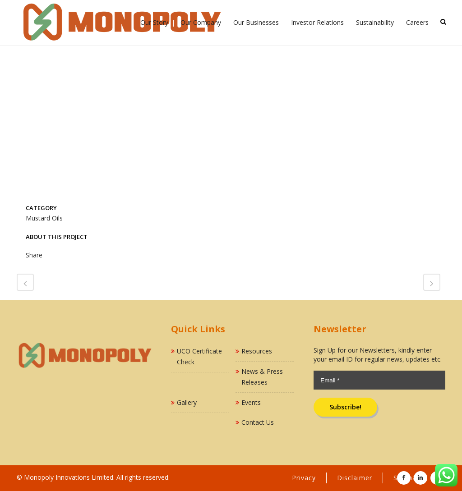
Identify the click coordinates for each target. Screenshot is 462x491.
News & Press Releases (262, 376)
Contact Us (257, 422)
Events (251, 402)
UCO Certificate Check (199, 356)
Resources (256, 351)
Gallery (187, 402)
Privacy (304, 477)
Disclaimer (354, 477)
